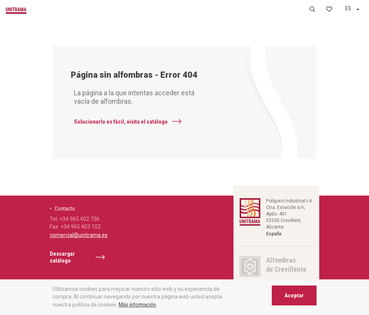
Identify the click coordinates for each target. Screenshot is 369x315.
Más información (137, 304)
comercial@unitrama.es (79, 235)
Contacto (65, 209)
